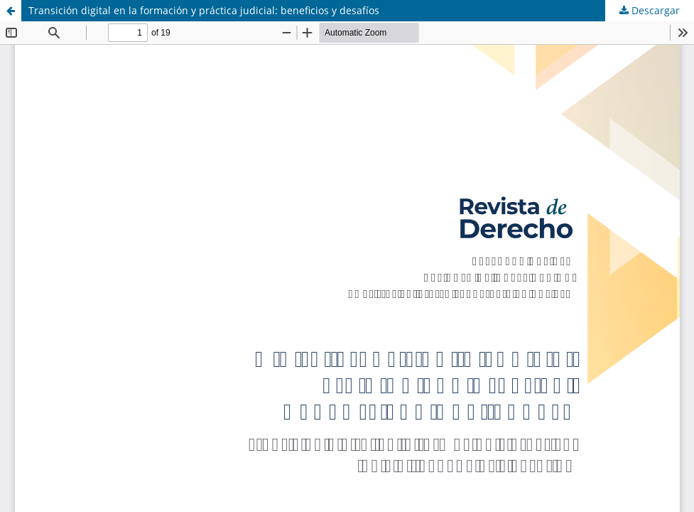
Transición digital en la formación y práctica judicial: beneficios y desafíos (203, 10)
